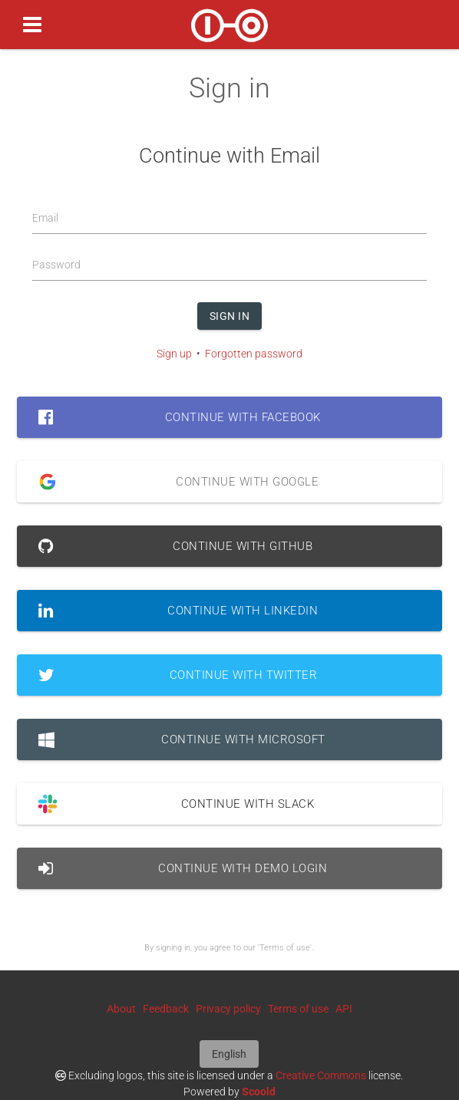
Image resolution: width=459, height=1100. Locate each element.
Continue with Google (173, 481)
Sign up (174, 353)
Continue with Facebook (179, 417)
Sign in (230, 316)
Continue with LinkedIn (178, 610)
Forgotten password (253, 353)
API (343, 1009)
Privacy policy (228, 1009)
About (121, 1009)
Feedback (166, 1009)
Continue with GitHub (175, 546)
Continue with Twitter (177, 675)
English (229, 1054)
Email (45, 218)
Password (56, 265)
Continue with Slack (170, 804)
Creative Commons (321, 1075)
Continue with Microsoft (181, 739)
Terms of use (298, 1009)
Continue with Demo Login (182, 868)
